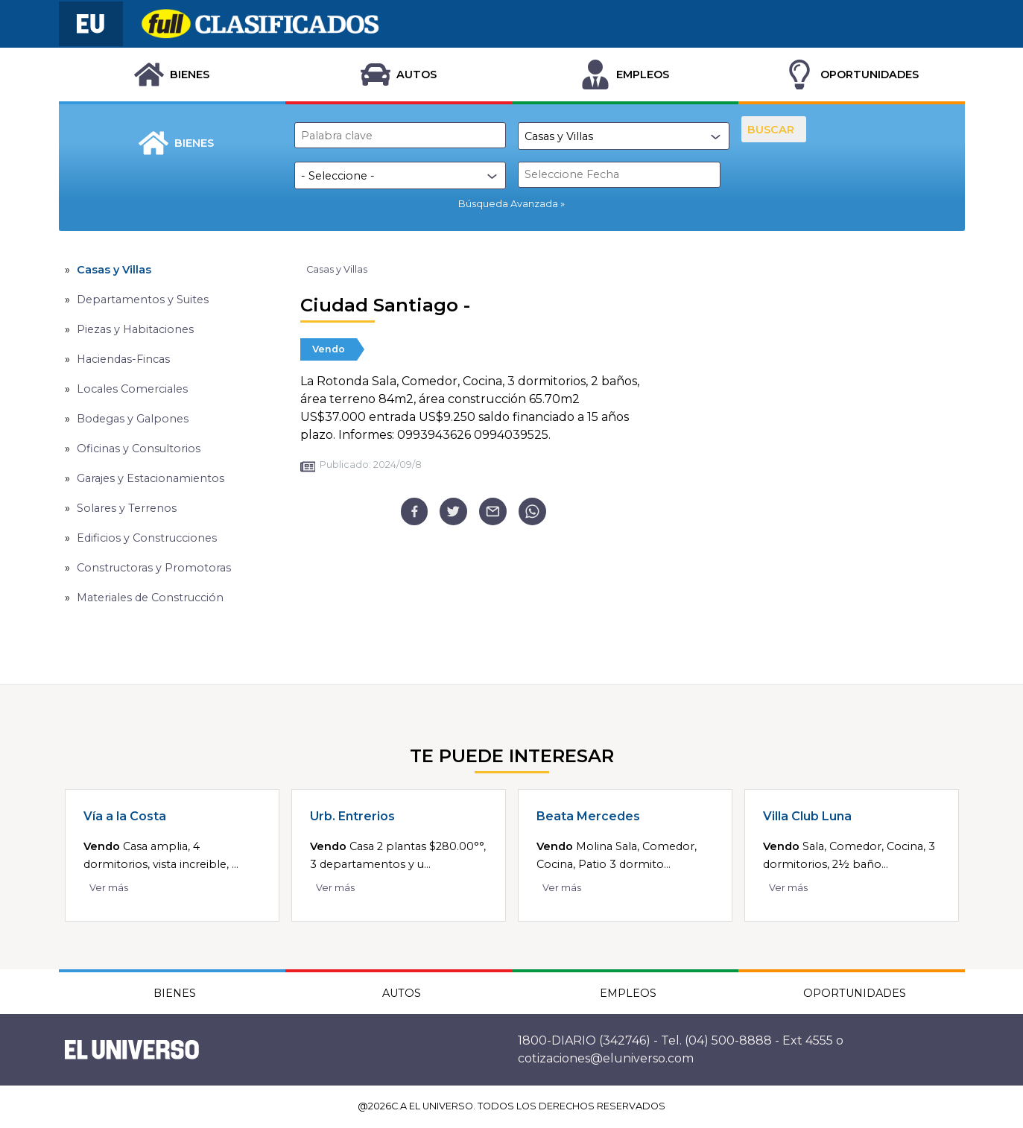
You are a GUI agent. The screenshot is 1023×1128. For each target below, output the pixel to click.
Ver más (108, 887)
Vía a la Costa (124, 816)
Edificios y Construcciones (147, 538)
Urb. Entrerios (352, 816)
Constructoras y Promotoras (154, 567)
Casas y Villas (114, 269)
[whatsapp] (532, 511)
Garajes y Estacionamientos (150, 478)
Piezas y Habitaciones (135, 329)
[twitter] (453, 511)
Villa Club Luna (807, 816)
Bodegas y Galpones (133, 418)
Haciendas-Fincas (123, 359)
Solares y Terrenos (127, 508)
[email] (493, 511)
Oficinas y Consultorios (138, 448)
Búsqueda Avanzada (508, 203)
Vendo (328, 349)
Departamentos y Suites (143, 299)
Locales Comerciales (132, 389)
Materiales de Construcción (150, 597)
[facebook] (414, 511)
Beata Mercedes (588, 816)
